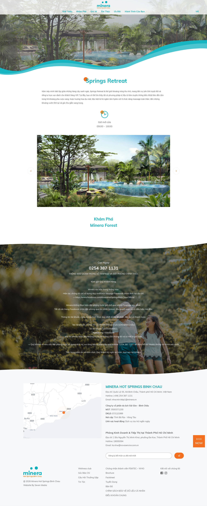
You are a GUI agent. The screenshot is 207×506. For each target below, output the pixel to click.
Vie (197, 11)
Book (199, 441)
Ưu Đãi (117, 11)
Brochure (110, 473)
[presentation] (30, 170)
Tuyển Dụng (111, 482)
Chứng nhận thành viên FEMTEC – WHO (125, 468)
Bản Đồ (109, 486)
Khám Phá (81, 11)
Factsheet (110, 477)
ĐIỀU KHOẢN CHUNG (116, 495)
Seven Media (41, 485)
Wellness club (84, 468)
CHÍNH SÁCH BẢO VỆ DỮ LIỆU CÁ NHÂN (125, 490)
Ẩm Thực (105, 11)
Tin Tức (81, 482)
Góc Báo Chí (84, 473)
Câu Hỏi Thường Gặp (88, 477)
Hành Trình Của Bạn (135, 11)
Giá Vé (94, 11)
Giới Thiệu (67, 11)
